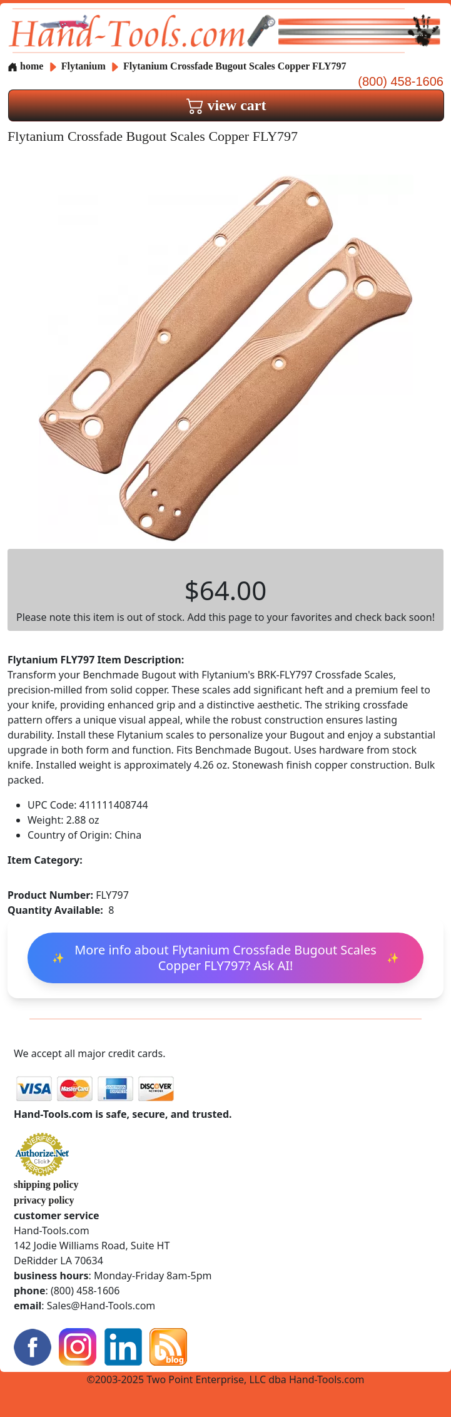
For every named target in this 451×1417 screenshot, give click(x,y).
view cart (226, 105)
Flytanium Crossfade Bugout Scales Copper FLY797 (235, 66)
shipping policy (46, 1184)
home (25, 66)
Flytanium (84, 66)
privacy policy (44, 1200)
